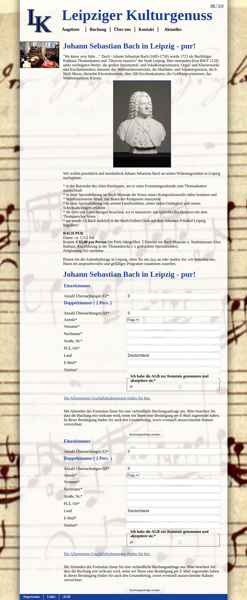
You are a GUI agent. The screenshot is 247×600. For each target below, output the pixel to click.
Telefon (72, 370)
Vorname (72, 326)
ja (131, 386)
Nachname (73, 334)
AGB (66, 597)
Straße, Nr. (73, 341)
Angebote (71, 29)
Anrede (72, 320)
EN (221, 6)
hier (153, 259)
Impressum (31, 597)
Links (51, 597)
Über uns (122, 29)
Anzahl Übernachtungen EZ (86, 296)
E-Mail (72, 363)
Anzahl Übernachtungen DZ (87, 313)
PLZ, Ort (72, 348)
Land (68, 355)
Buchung (98, 29)
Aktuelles (173, 29)
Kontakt (146, 29)
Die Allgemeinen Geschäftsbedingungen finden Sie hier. (107, 398)
